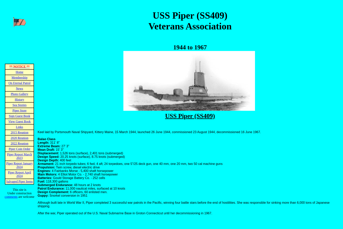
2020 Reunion (19, 138)
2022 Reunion (19, 143)
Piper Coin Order (19, 149)
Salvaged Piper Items (19, 181)
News (19, 88)
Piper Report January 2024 (19, 165)
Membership (20, 77)
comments (11, 196)
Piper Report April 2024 (19, 174)
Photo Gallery (19, 94)
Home (19, 72)
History (19, 99)
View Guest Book (19, 121)
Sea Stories (20, 105)
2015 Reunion (19, 132)
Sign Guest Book (19, 116)
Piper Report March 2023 (19, 156)
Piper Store (20, 110)
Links (19, 127)
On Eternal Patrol (19, 83)
